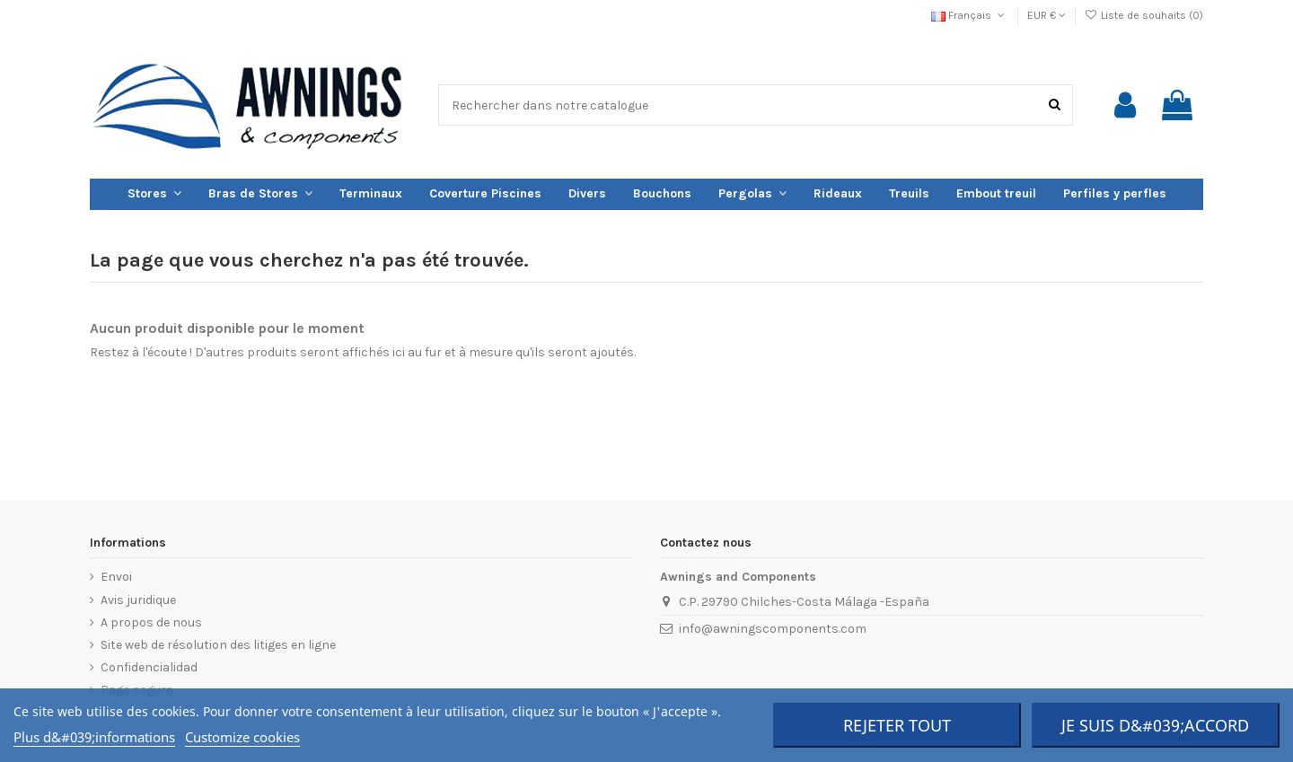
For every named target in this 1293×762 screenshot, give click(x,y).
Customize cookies (242, 737)
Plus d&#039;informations (94, 737)
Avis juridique (138, 600)
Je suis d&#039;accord (1155, 725)
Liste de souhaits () (1144, 15)
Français (969, 15)
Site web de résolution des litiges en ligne (218, 645)
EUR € (1046, 15)
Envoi (116, 576)
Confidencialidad (149, 667)
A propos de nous (151, 622)
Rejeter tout (897, 725)
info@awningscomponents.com (772, 628)
